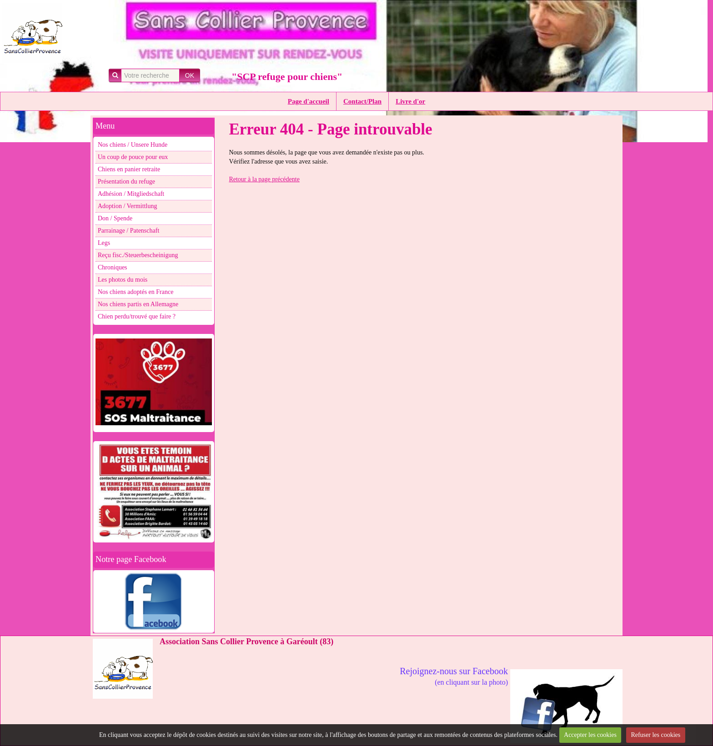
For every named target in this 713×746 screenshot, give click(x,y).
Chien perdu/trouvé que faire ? (137, 316)
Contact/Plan (362, 101)
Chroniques (112, 267)
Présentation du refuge (126, 181)
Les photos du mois (122, 279)
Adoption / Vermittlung (127, 206)
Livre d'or (410, 101)
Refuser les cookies (655, 734)
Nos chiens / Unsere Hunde (132, 144)
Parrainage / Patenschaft (128, 230)
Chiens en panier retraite (129, 169)
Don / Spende (115, 218)
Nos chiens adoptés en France (135, 291)
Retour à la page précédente (264, 179)
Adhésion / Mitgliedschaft (131, 193)
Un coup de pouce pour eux (133, 157)
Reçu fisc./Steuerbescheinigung (138, 255)
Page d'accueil (308, 101)
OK (189, 75)
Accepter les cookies (590, 734)
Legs (104, 242)
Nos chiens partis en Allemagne (138, 304)
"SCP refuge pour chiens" (286, 76)
